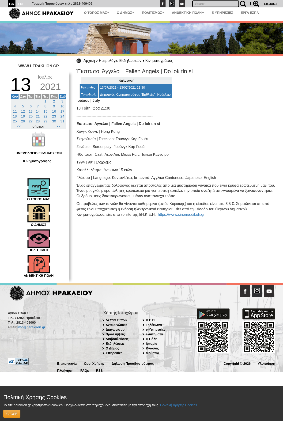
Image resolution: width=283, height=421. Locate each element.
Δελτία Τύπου (116, 320)
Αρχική (89, 61)
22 (45, 116)
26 (23, 121)
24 (62, 116)
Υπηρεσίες (114, 353)
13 (31, 111)
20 (31, 116)
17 (62, 111)
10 (62, 106)
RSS (99, 370)
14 (38, 111)
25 (15, 121)
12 (23, 111)
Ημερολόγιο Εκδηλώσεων (120, 61)
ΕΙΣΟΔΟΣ (270, 4)
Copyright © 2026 (237, 363)
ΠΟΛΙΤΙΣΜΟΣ (153, 13)
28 (38, 121)
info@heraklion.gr (31, 327)
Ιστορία (151, 343)
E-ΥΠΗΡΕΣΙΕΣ (222, 13)
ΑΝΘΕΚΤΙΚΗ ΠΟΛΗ (188, 13)
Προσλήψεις (115, 334)
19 (23, 116)
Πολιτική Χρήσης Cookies (178, 405)
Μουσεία (152, 353)
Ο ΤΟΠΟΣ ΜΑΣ (96, 13)
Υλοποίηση (266, 363)
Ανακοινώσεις (117, 325)
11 (15, 111)
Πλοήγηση (65, 370)
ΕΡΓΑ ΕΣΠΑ (250, 13)
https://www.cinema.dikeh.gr (181, 214)
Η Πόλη (151, 339)
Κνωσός (152, 348)
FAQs (84, 370)
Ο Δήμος (112, 348)
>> (58, 126)
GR (12, 4)
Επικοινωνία (67, 363)
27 (31, 121)
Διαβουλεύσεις (117, 339)
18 (15, 116)
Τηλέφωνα (154, 325)
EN (20, 4)
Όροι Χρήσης (94, 363)
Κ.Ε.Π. (150, 320)
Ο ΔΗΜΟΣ (125, 13)
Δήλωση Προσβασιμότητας (133, 363)
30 (54, 121)
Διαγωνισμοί (115, 329)
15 (45, 111)
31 (62, 121)
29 (45, 121)
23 (54, 116)
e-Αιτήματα (154, 334)
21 (38, 116)
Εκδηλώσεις (115, 343)
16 (54, 111)
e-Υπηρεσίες (156, 329)
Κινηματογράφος (159, 61)
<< (19, 126)
